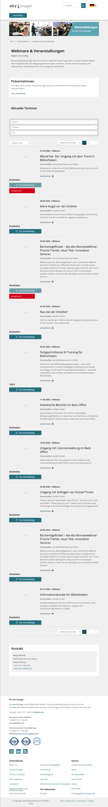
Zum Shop (18, 15)
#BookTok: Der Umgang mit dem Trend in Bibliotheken (67, 158)
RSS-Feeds (75, 789)
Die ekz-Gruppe (16, 770)
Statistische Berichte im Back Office (63, 405)
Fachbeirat (13, 784)
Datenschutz (70, 801)
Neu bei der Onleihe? (54, 312)
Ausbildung (45, 770)
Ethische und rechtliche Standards (55, 784)
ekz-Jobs (44, 779)
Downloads (76, 779)
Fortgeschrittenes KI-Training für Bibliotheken (61, 354)
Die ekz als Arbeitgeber (50, 765)
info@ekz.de (38, 712)
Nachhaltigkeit (46, 774)
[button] (93, 5)
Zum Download (18, 93)
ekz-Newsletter (78, 774)
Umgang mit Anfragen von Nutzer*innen (67, 492)
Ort (13, 133)
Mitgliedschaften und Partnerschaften (18, 789)
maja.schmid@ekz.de (22, 668)
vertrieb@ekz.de (16, 723)
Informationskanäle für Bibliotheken (64, 594)
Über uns (13, 765)
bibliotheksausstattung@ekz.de (23, 733)
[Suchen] (83, 5)
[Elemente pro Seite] (69, 143)
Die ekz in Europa (17, 774)
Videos (74, 784)
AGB (61, 801)
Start (12, 41)
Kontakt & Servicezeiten (81, 765)
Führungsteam (15, 779)
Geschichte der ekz (17, 793)
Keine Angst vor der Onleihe (58, 206)
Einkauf (43, 793)
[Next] (97, 143)
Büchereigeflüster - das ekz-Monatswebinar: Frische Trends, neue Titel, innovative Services (68, 250)
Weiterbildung (23, 41)
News (73, 770)
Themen (15, 127)
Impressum (81, 801)
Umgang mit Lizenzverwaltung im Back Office (65, 450)
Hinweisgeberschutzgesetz (83, 793)
